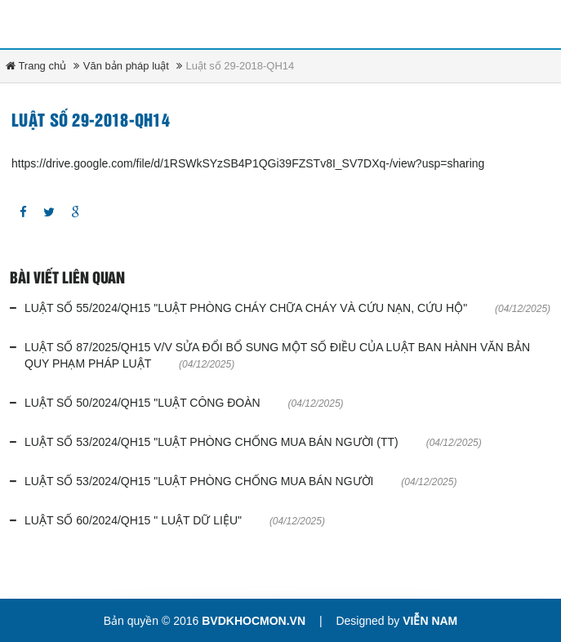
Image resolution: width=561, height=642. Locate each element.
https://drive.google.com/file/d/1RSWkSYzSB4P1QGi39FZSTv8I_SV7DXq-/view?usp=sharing (247, 163)
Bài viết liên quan (67, 278)
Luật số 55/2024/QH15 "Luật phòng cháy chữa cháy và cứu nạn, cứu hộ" (245, 307)
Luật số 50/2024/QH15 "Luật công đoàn (142, 402)
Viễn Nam (430, 620)
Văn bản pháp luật (126, 66)
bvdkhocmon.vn (253, 620)
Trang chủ (36, 66)
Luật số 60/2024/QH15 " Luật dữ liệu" (133, 520)
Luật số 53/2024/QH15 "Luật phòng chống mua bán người (198, 481)
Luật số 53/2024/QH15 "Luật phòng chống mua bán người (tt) (211, 441)
